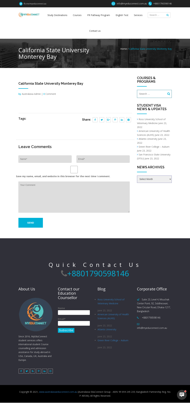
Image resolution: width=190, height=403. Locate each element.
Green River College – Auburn (154, 146)
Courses (77, 15)
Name (74, 311)
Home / (124, 48)
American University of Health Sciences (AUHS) (113, 316)
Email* (74, 321)
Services (138, 15)
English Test (121, 15)
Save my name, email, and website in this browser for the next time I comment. (63, 176)
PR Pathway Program (98, 15)
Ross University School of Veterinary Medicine (111, 301)
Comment (49, 93)
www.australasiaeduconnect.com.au (58, 392)
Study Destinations (58, 15)
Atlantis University (148, 138)
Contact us (95, 30)
